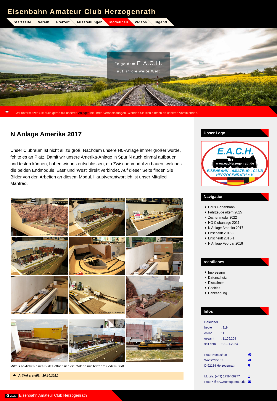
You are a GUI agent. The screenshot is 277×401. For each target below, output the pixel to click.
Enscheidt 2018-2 (221, 233)
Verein (44, 22)
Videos (141, 22)
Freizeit (63, 22)
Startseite (22, 22)
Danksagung (217, 293)
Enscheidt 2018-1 (221, 238)
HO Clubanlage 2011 (224, 223)
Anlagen (84, 113)
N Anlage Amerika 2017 (225, 228)
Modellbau (118, 22)
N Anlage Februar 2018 (225, 243)
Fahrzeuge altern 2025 (225, 212)
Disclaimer (216, 282)
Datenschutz (217, 277)
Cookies (214, 288)
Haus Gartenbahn (221, 207)
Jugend (160, 22)
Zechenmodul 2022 (222, 217)
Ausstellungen (90, 22)
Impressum (216, 272)
